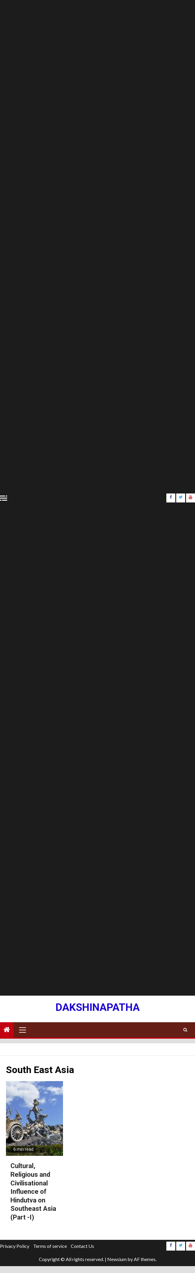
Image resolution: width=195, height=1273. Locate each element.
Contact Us (82, 1246)
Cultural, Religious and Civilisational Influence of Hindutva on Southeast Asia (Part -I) (33, 1191)
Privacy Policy (14, 1246)
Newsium (117, 1259)
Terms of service (50, 1246)
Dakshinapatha (98, 1007)
